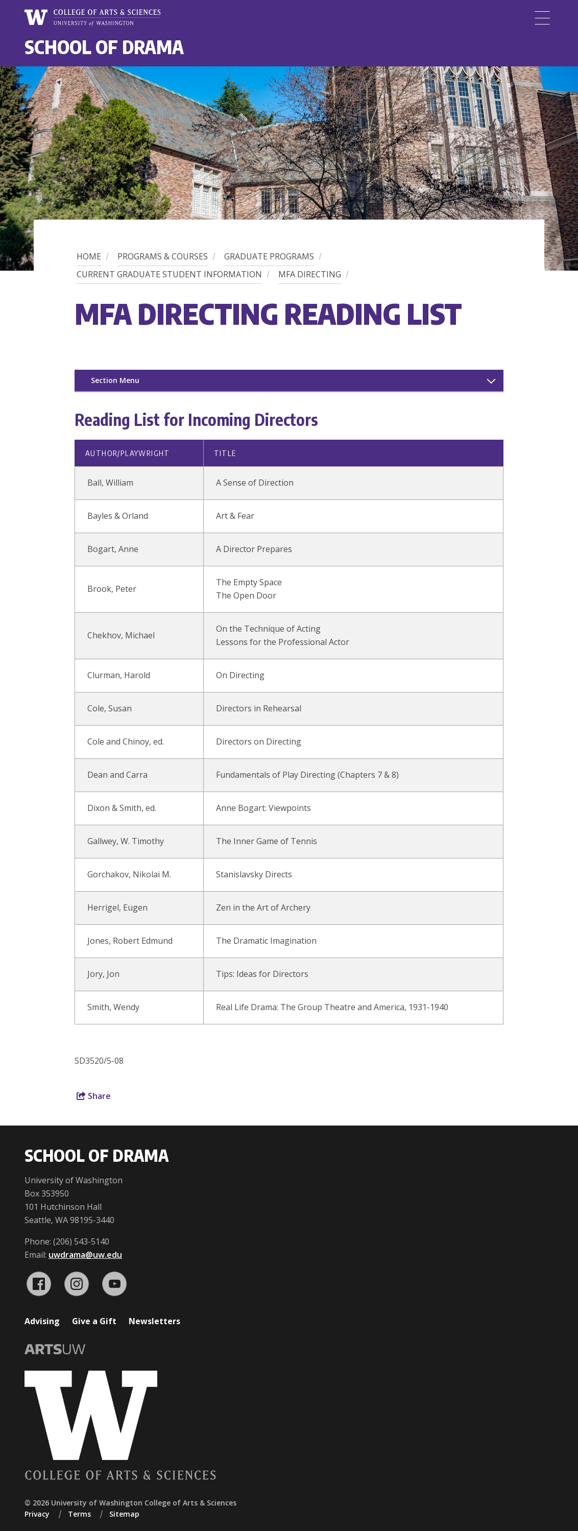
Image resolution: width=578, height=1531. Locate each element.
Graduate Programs (269, 256)
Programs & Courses (162, 256)
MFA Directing (309, 274)
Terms (79, 1514)
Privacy (37, 1514)
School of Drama (104, 46)
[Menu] (542, 18)
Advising (42, 1321)
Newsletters (154, 1321)
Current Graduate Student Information (169, 274)
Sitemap (124, 1514)
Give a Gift (94, 1321)
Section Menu (115, 380)
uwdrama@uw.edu (85, 1254)
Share (94, 1096)
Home (89, 256)
